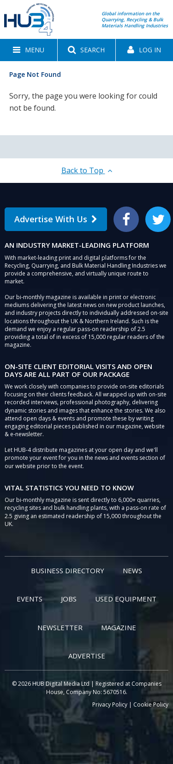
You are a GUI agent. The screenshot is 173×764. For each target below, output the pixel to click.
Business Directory (67, 570)
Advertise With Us (55, 219)
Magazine (118, 627)
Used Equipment (125, 598)
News (132, 570)
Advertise (86, 655)
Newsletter (60, 627)
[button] (28, 50)
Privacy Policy (109, 704)
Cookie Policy (150, 704)
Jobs (69, 598)
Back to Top (86, 170)
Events (29, 598)
